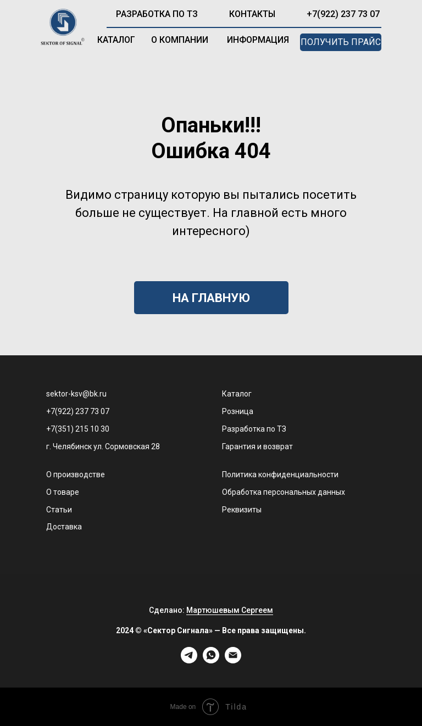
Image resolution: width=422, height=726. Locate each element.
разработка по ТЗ (157, 14)
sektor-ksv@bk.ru (76, 393)
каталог (116, 40)
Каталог (237, 393)
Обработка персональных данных (283, 492)
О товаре (62, 492)
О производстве (75, 474)
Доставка (64, 526)
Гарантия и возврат (257, 446)
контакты (252, 14)
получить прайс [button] (341, 42)
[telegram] (189, 660)
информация (258, 40)
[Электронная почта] (233, 660)
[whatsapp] (211, 660)
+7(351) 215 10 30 (77, 429)
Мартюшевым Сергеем (229, 610)
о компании (179, 40)
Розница (237, 411)
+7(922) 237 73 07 (343, 14)
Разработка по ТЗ (254, 429)
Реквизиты (242, 509)
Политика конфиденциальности (280, 474)
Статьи (59, 509)
